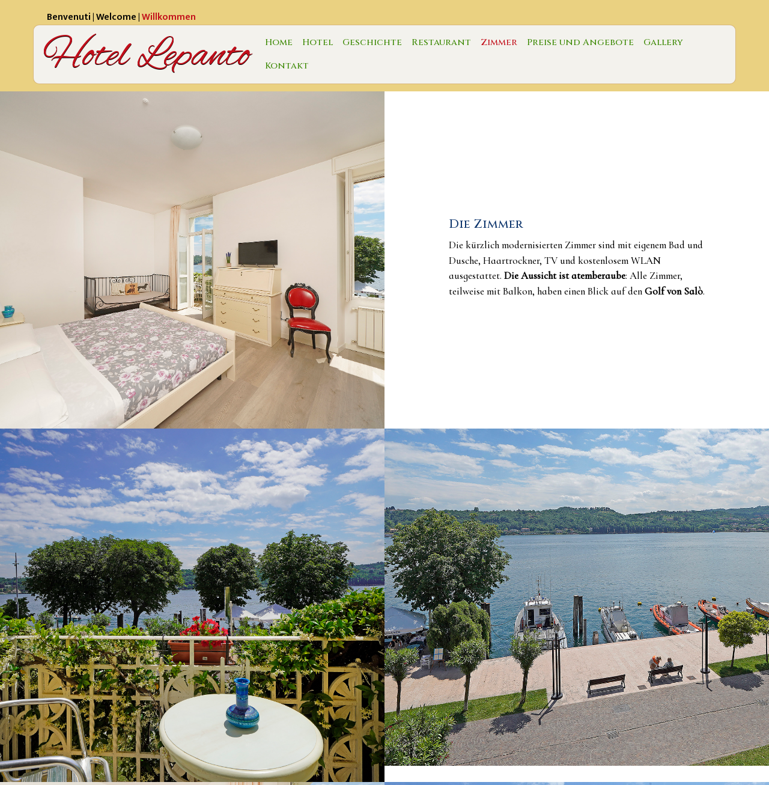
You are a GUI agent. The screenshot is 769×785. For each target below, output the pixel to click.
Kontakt (287, 66)
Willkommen (169, 17)
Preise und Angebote (580, 42)
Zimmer (499, 42)
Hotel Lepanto (147, 54)
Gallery (663, 42)
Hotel (317, 42)
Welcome (116, 17)
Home (279, 42)
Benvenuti (69, 17)
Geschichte (372, 42)
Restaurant (441, 42)
